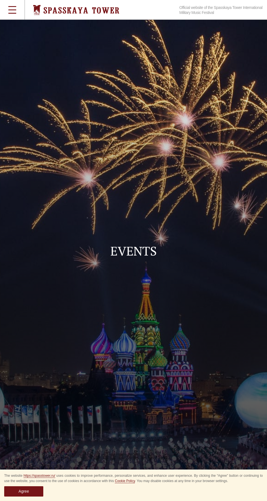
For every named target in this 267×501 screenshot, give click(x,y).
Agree (23, 491)
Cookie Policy (125, 481)
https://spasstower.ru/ (39, 476)
